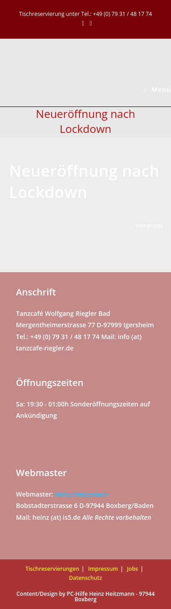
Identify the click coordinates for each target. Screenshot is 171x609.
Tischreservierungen (52, 569)
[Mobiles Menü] (157, 89)
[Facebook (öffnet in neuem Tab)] (83, 23)
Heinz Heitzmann (81, 494)
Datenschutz (85, 578)
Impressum (103, 569)
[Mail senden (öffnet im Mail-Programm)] (89, 23)
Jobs (132, 569)
